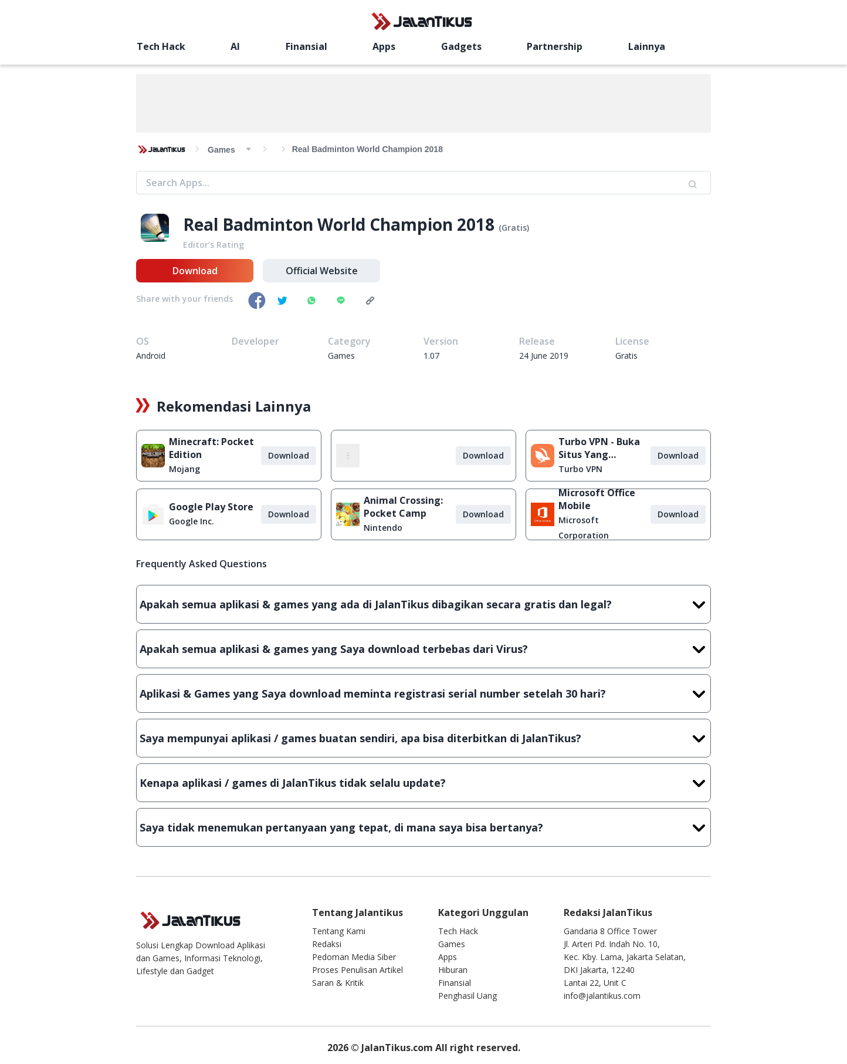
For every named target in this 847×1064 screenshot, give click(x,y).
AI (235, 46)
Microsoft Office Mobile (596, 499)
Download (195, 270)
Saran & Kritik (338, 982)
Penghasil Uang (467, 995)
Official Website (322, 270)
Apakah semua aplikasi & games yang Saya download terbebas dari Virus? (423, 649)
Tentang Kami (338, 931)
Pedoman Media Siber (354, 956)
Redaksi (326, 943)
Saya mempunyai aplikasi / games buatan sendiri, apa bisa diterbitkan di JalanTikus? (423, 738)
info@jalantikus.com (602, 995)
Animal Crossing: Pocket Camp (403, 507)
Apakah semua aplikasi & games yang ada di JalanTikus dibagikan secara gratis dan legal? (423, 604)
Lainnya (646, 46)
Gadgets (461, 46)
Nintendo (383, 527)
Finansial (306, 46)
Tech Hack (161, 46)
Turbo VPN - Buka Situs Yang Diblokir (599, 448)
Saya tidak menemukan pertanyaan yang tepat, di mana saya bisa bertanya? (423, 827)
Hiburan (452, 969)
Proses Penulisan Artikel (357, 969)
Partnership (554, 46)
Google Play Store (211, 506)
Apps (383, 46)
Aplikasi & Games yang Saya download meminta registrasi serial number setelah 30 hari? (423, 693)
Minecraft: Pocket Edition (211, 448)
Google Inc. (191, 521)
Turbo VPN (580, 468)
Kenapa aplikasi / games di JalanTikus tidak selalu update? (423, 783)
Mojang (184, 468)
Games (451, 943)
